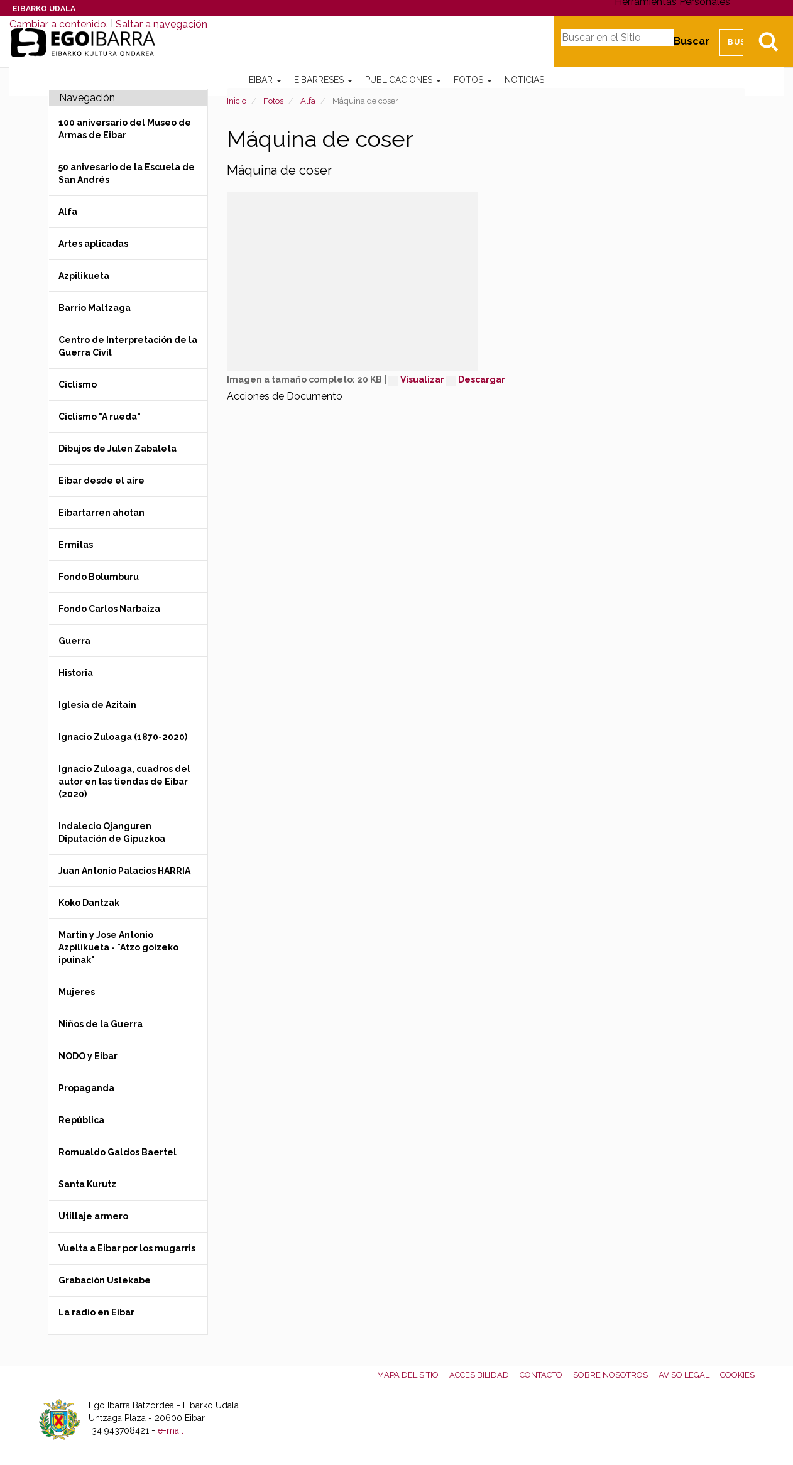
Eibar (265, 80)
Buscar (691, 41)
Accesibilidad (479, 1375)
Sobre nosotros (610, 1375)
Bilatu (768, 41)
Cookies (737, 1375)
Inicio (236, 101)
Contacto (541, 1375)
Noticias (524, 80)
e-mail (170, 1430)
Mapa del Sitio (408, 1375)
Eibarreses (323, 80)
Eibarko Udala (44, 8)
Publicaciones (403, 80)
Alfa (307, 101)
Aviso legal (684, 1375)
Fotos (473, 80)
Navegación (87, 98)
